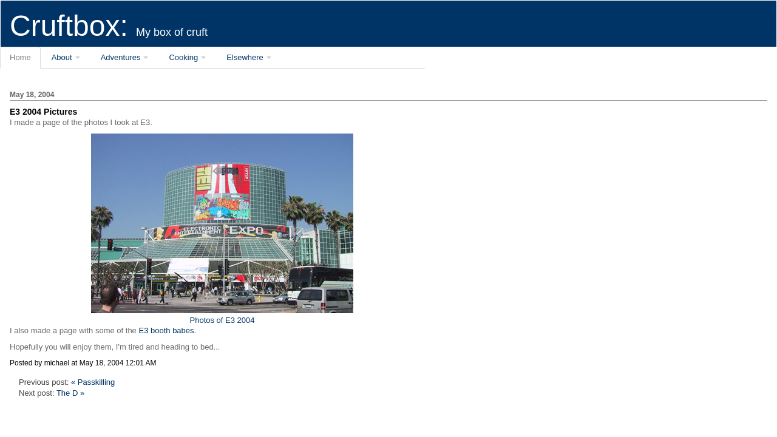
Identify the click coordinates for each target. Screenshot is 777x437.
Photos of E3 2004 (222, 315)
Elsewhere (244, 57)
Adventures (121, 57)
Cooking (183, 57)
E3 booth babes (166, 330)
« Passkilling (93, 382)
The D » (70, 393)
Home (20, 57)
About (62, 57)
